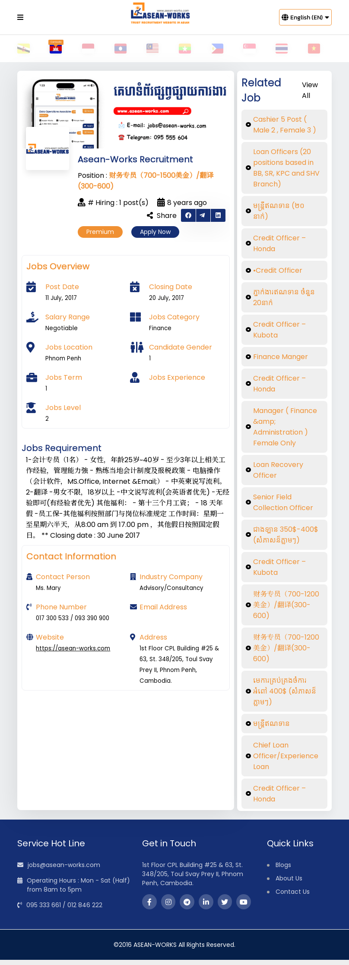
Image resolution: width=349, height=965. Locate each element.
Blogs (283, 870)
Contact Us (293, 896)
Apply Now (155, 237)
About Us (289, 883)
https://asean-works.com (73, 654)
